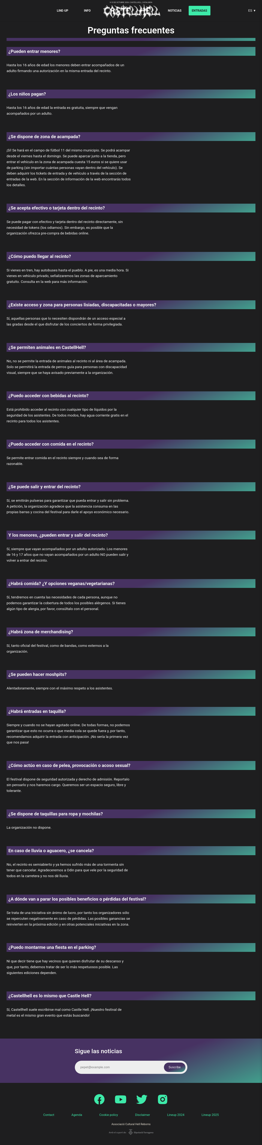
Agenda (76, 1115)
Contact (48, 1115)
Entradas (199, 10)
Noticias (174, 10)
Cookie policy (108, 1115)
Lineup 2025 (210, 1115)
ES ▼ (252, 10)
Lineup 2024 (175, 1115)
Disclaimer (142, 1115)
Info (87, 10)
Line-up (62, 10)
